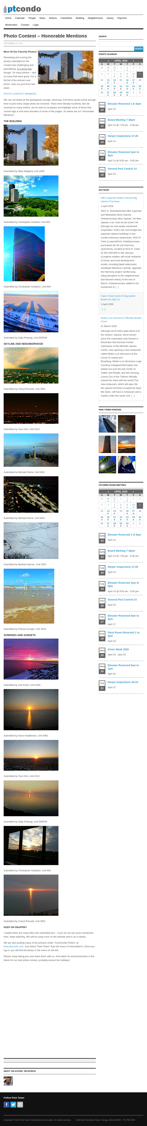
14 (114, 80)
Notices (53, 18)
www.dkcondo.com (13, 946)
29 (121, 92)
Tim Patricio (30, 1071)
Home (8, 18)
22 (121, 86)
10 (133, 73)
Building (80, 18)
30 (108, 67)
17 (133, 80)
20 (108, 86)
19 (101, 86)
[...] (117, 287)
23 (127, 86)
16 (127, 80)
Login (36, 24)
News (42, 18)
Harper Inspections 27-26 (123, 135)
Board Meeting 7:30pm (121, 119)
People (32, 18)
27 (108, 92)
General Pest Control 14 (122, 168)
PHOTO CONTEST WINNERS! (20, 93)
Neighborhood (95, 18)
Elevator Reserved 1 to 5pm (124, 103)
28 (114, 92)
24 (133, 86)
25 (140, 86)
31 (114, 67)
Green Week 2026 (118, 649)
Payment (122, 18)
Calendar (20, 18)
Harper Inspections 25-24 (123, 682)
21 (114, 86)
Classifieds (66, 18)
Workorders (11, 24)
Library (110, 18)
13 (108, 80)
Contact (25, 24)
